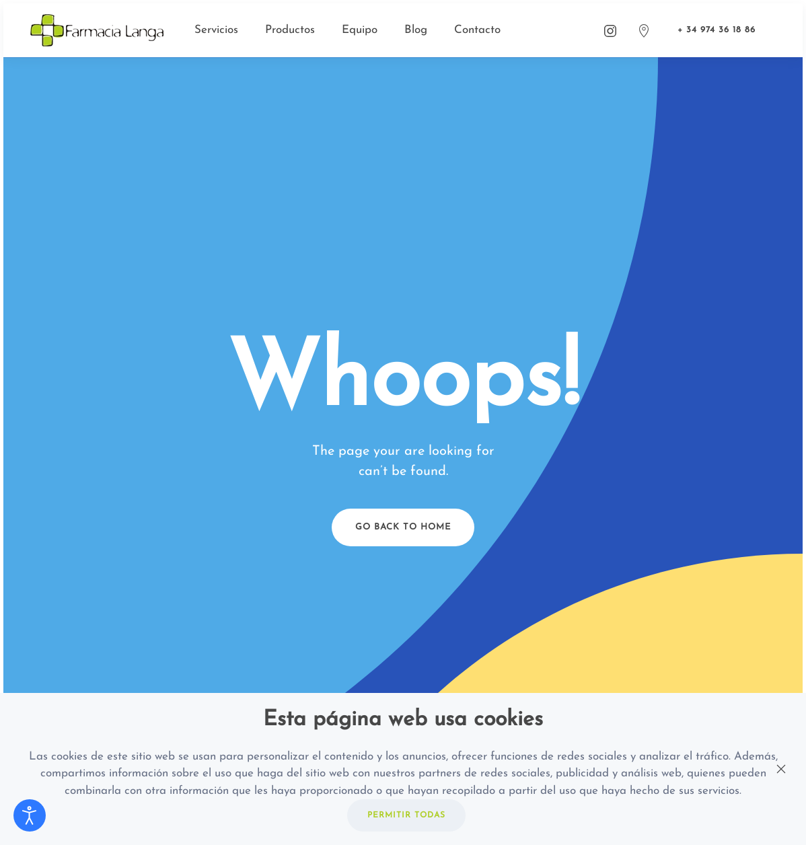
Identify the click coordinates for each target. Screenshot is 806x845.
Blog (415, 30)
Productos (290, 30)
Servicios (216, 30)
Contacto (477, 30)
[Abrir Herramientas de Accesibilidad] (29, 815)
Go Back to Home (403, 527)
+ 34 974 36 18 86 (716, 30)
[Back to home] (99, 30)
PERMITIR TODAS (406, 815)
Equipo (359, 30)
